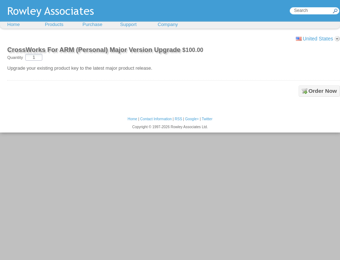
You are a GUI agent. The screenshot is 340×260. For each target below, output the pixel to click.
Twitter (207, 119)
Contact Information (156, 119)
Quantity (15, 57)
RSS (178, 119)
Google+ (192, 119)
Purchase (92, 24)
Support (128, 24)
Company (168, 24)
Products (54, 24)
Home (13, 24)
